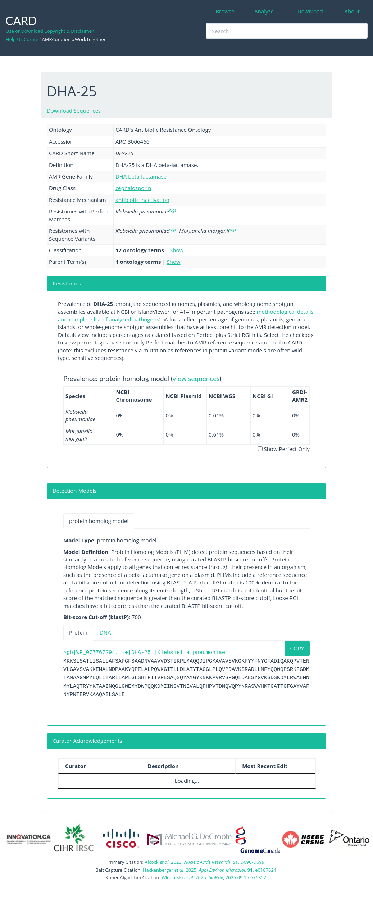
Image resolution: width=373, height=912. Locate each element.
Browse (224, 11)
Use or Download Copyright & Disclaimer (50, 31)
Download (310, 11)
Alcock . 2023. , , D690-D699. (205, 862)
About (352, 11)
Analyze (264, 11)
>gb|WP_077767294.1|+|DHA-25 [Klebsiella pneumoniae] (145, 653)
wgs (172, 210)
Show (176, 250)
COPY (297, 648)
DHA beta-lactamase (141, 176)
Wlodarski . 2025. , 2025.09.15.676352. (214, 877)
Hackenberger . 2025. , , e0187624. (210, 870)
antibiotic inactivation (142, 199)
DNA (105, 632)
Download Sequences (74, 110)
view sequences (196, 378)
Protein (78, 632)
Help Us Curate (22, 39)
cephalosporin (133, 187)
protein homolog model (98, 520)
